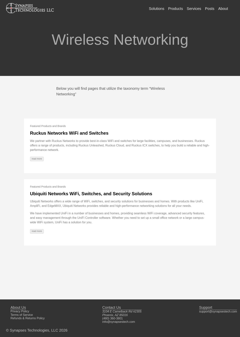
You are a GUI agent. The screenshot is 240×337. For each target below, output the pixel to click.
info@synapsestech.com (118, 321)
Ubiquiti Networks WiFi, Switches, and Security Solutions (91, 193)
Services (194, 9)
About (223, 9)
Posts (209, 9)
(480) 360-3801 (112, 318)
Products (175, 9)
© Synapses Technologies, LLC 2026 (37, 330)
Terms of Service (21, 314)
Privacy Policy (19, 311)
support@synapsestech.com (218, 311)
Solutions (156, 9)
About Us (18, 307)
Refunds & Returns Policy (27, 318)
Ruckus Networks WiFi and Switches (69, 133)
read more (37, 158)
